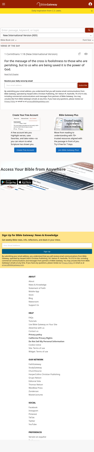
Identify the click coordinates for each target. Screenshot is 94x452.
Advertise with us (36, 328)
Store (31, 294)
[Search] (89, 30)
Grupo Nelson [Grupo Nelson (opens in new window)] (35, 377)
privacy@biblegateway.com (38, 101)
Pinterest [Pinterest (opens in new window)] (33, 414)
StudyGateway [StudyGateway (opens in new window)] (35, 367)
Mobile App (34, 291)
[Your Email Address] (40, 85)
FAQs (31, 317)
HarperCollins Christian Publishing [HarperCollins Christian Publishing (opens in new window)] (44, 374)
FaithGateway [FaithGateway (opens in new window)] (35, 364)
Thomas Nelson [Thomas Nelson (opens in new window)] (36, 384)
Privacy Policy (9, 101)
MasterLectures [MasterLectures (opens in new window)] (36, 394)
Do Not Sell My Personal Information (46, 341)
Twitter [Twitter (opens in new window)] (32, 421)
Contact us (33, 331)
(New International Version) (30, 54)
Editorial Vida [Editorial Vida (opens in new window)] (35, 381)
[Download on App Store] (25, 183)
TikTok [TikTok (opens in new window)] (32, 417)
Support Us (34, 305)
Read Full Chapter (11, 74)
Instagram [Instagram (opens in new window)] (33, 410)
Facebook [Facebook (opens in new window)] (33, 407)
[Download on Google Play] (9, 183)
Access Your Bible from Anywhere (33, 169)
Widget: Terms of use (38, 351)
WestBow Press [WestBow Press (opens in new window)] (36, 388)
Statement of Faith (37, 288)
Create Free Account (25, 150)
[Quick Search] (43, 30)
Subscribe (83, 85)
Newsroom (34, 301)
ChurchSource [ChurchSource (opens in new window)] (35, 371)
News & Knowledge (37, 284)
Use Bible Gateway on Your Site (43, 324)
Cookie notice (35, 344)
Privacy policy (35, 334)
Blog (31, 298)
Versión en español (37, 437)
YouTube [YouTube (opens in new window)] (33, 424)
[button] (90, 4)
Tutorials (33, 321)
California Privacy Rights (41, 338)
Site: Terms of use (37, 348)
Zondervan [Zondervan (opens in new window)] (34, 391)
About (31, 281)
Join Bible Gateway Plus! (68, 150)
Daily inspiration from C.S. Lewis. (46, 10)
